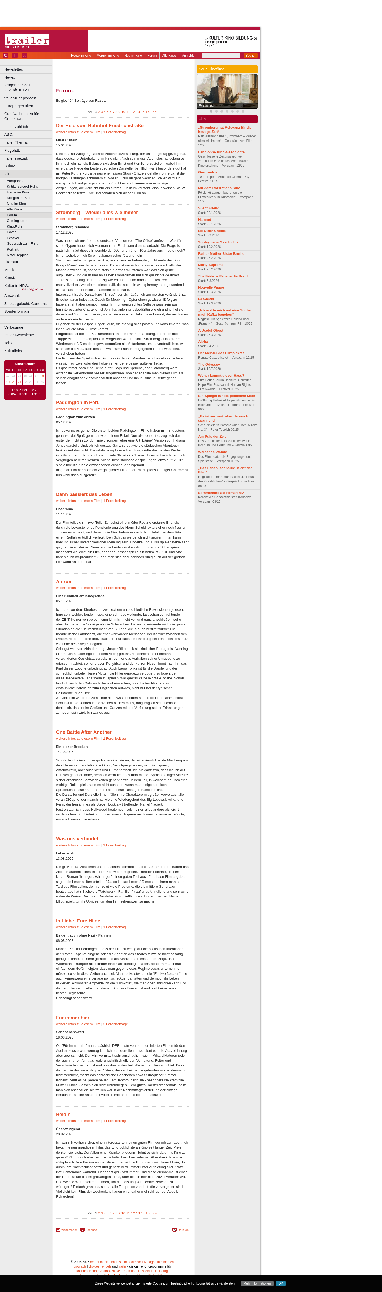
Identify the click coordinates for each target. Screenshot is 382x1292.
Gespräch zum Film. (22, 243)
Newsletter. (13, 69)
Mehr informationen (257, 1283)
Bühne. (10, 166)
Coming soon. (17, 221)
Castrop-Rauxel (109, 1271)
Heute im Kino (81, 55)
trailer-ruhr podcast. (20, 98)
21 (19, 382)
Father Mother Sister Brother (222, 254)
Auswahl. (12, 296)
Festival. (13, 238)
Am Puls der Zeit (212, 436)
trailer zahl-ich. (16, 127)
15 (148, 112)
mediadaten (165, 1262)
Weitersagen (69, 1229)
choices (94, 1266)
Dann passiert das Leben (84, 494)
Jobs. (8, 343)
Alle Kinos (169, 55)
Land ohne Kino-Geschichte (221, 152)
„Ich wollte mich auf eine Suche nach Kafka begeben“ (224, 312)
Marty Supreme (210, 265)
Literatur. (11, 262)
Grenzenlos (207, 172)
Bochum (82, 1271)
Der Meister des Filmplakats (221, 353)
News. (9, 77)
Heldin (63, 1114)
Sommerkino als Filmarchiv (221, 493)
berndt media (99, 1262)
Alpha (203, 342)
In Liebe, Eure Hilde (78, 921)
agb (152, 1262)
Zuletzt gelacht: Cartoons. (26, 304)
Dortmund (129, 1271)
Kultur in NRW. (16, 285)
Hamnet (204, 220)
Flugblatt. (12, 150)
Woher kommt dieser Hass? (221, 376)
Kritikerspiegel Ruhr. (22, 186)
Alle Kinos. (15, 209)
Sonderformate (16, 311)
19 (8, 382)
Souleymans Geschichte (218, 242)
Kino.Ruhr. (15, 226)
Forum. (12, 215)
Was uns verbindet (77, 838)
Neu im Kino (133, 55)
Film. (8, 174)
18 (42, 376)
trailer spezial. (16, 158)
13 (138, 112)
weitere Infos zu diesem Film (78, 132)
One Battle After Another (84, 732)
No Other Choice (212, 231)
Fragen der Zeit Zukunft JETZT (28, 87)
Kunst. (9, 278)
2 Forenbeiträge (115, 1024)
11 (128, 112)
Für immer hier (72, 1017)
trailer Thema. (16, 142)
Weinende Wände (212, 452)
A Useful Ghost (210, 330)
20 (13, 382)
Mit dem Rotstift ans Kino (219, 188)
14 (143, 112)
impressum (119, 1262)
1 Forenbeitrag (114, 132)
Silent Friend (208, 208)
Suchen (250, 55)
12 (133, 112)
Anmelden (189, 55)
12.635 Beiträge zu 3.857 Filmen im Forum (24, 392)
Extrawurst (206, 106)
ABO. (8, 134)
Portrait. (13, 249)
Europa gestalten (18, 106)
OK (281, 1283)
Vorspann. (15, 181)
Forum (152, 55)
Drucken (183, 1229)
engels (106, 1266)
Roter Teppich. (18, 255)
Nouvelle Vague (211, 287)
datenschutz (138, 1262)
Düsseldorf (145, 1271)
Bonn (93, 1271)
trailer (122, 1266)
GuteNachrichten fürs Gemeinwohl (22, 116)
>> (153, 112)
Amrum (64, 581)
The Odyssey (209, 364)
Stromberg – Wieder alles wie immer (97, 212)
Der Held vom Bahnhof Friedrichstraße (100, 125)
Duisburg (161, 1271)
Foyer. (12, 232)
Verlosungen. (15, 327)
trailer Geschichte (19, 335)
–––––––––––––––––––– (25, 319)
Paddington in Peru (78, 402)
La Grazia (206, 299)
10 (123, 112)
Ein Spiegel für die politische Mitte (226, 396)
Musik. (9, 270)
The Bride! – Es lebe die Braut (223, 276)
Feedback (92, 1229)
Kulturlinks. (13, 351)
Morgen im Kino (108, 55)
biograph (79, 1266)
